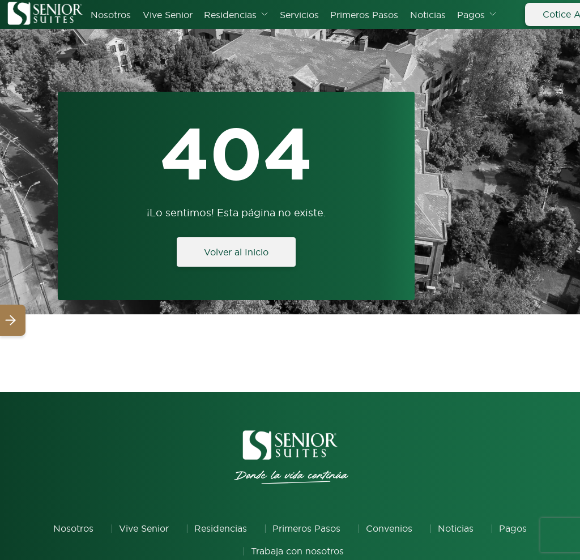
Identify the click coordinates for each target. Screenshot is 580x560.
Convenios (389, 528)
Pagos (471, 14)
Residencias (230, 14)
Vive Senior (168, 14)
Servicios (299, 14)
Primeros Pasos (364, 14)
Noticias (428, 14)
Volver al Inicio (236, 252)
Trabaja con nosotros (297, 551)
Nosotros (111, 14)
